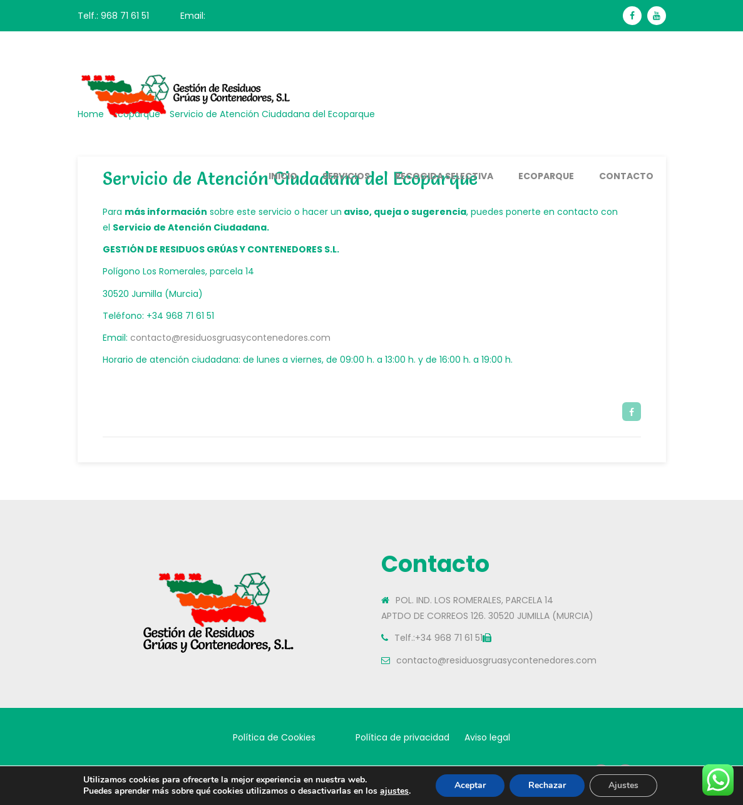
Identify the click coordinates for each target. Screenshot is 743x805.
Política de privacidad (402, 737)
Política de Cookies (274, 737)
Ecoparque (546, 176)
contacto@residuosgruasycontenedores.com (230, 337)
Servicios (346, 176)
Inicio (283, 176)
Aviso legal (487, 737)
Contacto (626, 176)
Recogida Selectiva (444, 176)
